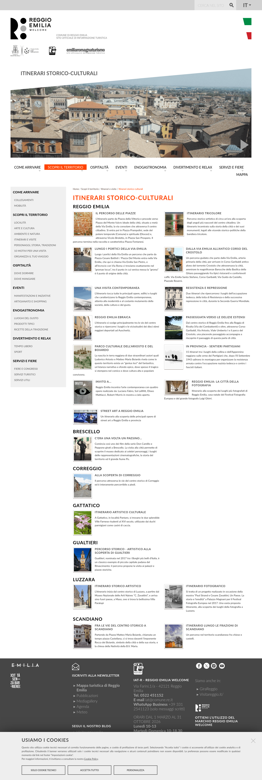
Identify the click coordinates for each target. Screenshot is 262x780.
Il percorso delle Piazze (116, 213)
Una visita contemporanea (117, 287)
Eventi (18, 287)
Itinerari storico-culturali (59, 73)
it (245, 5)
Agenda (83, 706)
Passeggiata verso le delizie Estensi (215, 317)
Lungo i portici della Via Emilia (121, 248)
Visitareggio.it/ (211, 694)
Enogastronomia (28, 309)
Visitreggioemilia (90, 732)
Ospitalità (22, 265)
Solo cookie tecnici (43, 770)
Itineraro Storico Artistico (118, 586)
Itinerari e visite (108, 189)
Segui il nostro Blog (91, 726)
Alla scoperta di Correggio (118, 475)
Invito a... (103, 381)
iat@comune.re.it (159, 699)
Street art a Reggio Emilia (122, 410)
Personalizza (135, 770)
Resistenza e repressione (206, 287)
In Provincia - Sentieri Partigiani (213, 346)
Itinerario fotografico (205, 586)
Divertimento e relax (31, 337)
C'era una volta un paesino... (118, 438)
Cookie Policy (91, 759)
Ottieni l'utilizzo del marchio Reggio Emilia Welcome (216, 721)
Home (76, 189)
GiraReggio (208, 688)
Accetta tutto (89, 770)
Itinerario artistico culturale (120, 512)
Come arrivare (25, 192)
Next (246, 144)
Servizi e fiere (24, 360)
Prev (16, 144)
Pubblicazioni (87, 695)
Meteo (82, 712)
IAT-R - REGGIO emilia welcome (161, 680)
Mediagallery (87, 701)
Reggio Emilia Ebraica (113, 317)
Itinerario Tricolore (204, 213)
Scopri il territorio (30, 214)
